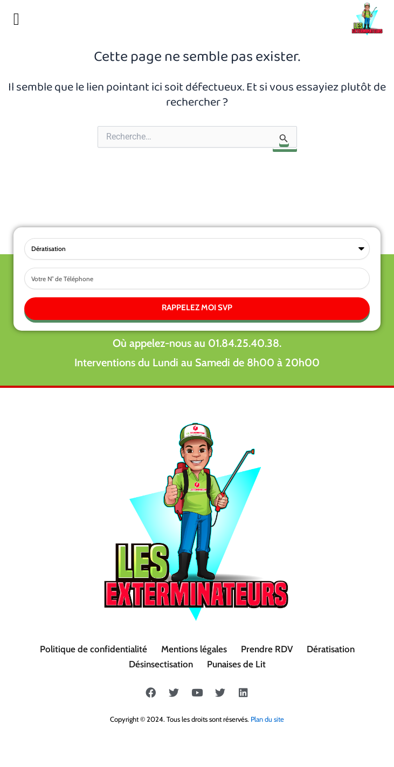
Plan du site (267, 719)
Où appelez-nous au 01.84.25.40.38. (197, 343)
